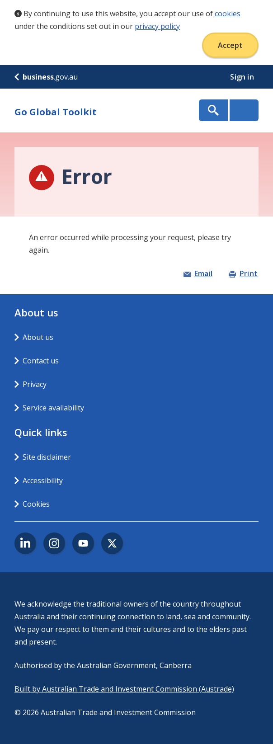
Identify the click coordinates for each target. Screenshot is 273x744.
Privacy (35, 384)
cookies (227, 14)
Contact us (41, 361)
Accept (230, 45)
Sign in (243, 77)
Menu (244, 110)
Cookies (36, 504)
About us (38, 337)
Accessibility (43, 480)
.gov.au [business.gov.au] (46, 77)
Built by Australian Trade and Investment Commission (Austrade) (124, 689)
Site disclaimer (47, 457)
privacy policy (157, 26)
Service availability (53, 408)
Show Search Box (213, 110)
